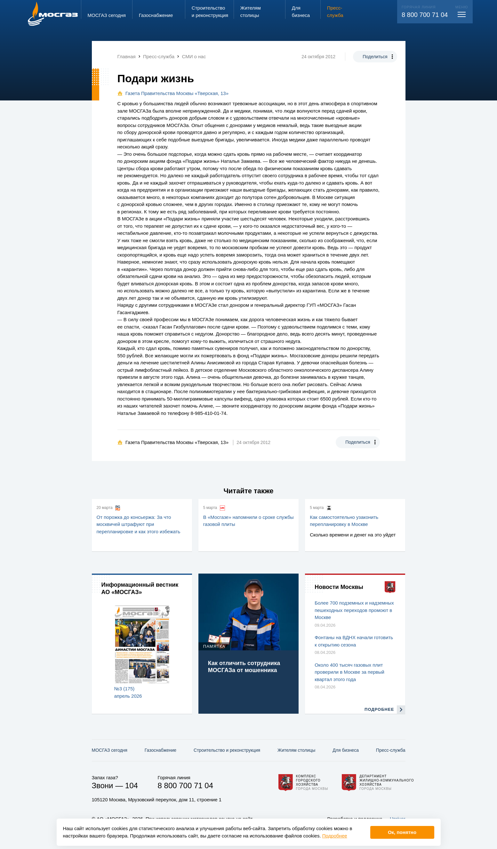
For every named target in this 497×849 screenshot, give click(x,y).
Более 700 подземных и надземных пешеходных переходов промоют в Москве (354, 610)
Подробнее (334, 835)
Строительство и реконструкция (227, 750)
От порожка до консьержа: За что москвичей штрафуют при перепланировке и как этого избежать (138, 524)
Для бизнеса (346, 750)
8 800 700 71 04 (425, 14)
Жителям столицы (296, 750)
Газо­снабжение (160, 750)
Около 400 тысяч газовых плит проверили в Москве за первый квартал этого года (349, 672)
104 (131, 785)
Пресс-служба (390, 750)
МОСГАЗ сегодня (109, 750)
